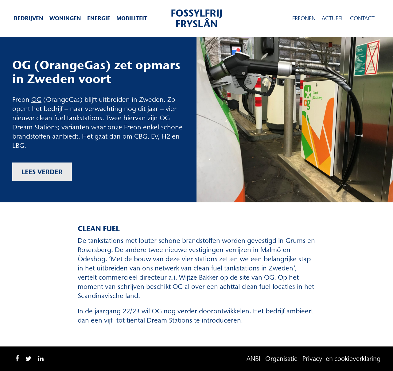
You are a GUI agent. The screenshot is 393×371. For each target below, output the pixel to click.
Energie (98, 18)
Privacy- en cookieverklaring (341, 358)
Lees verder (42, 172)
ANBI (253, 358)
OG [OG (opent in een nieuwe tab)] (36, 99)
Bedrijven (28, 18)
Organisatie (281, 358)
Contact (362, 18)
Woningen (65, 18)
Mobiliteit (131, 18)
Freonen (304, 18)
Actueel (333, 18)
